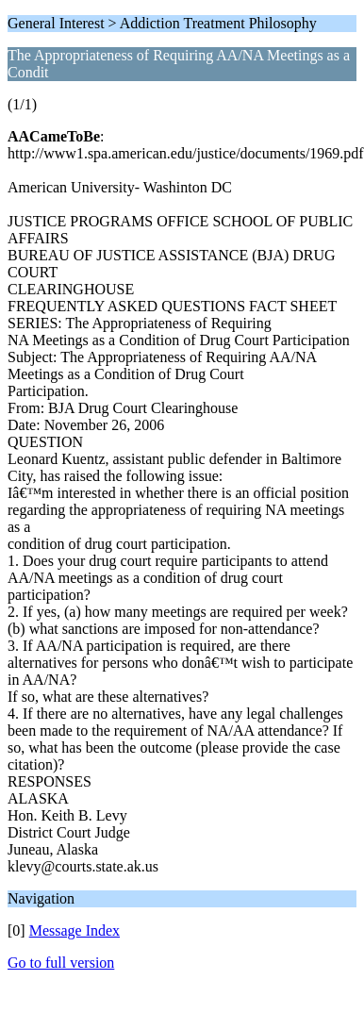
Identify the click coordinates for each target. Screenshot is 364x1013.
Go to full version (61, 963)
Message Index (74, 930)
